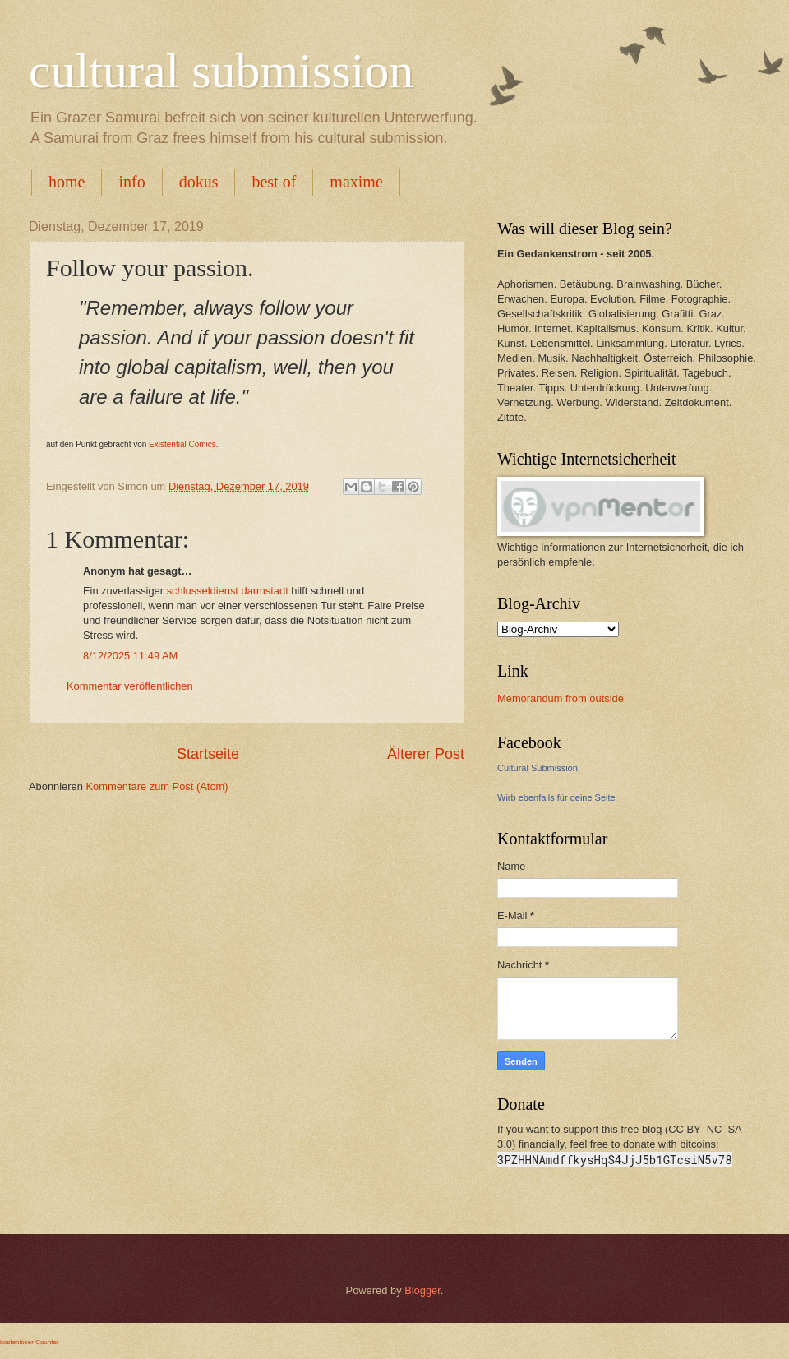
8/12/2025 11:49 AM (130, 655)
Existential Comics (180, 444)
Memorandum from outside (560, 698)
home (66, 182)
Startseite (208, 754)
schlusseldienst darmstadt (227, 591)
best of (273, 182)
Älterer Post (425, 754)
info (131, 182)
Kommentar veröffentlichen (130, 686)
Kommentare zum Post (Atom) (156, 786)
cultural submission (221, 71)
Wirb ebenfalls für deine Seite (556, 797)
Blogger (422, 1290)
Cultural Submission (537, 768)
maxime (356, 182)
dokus (199, 182)
